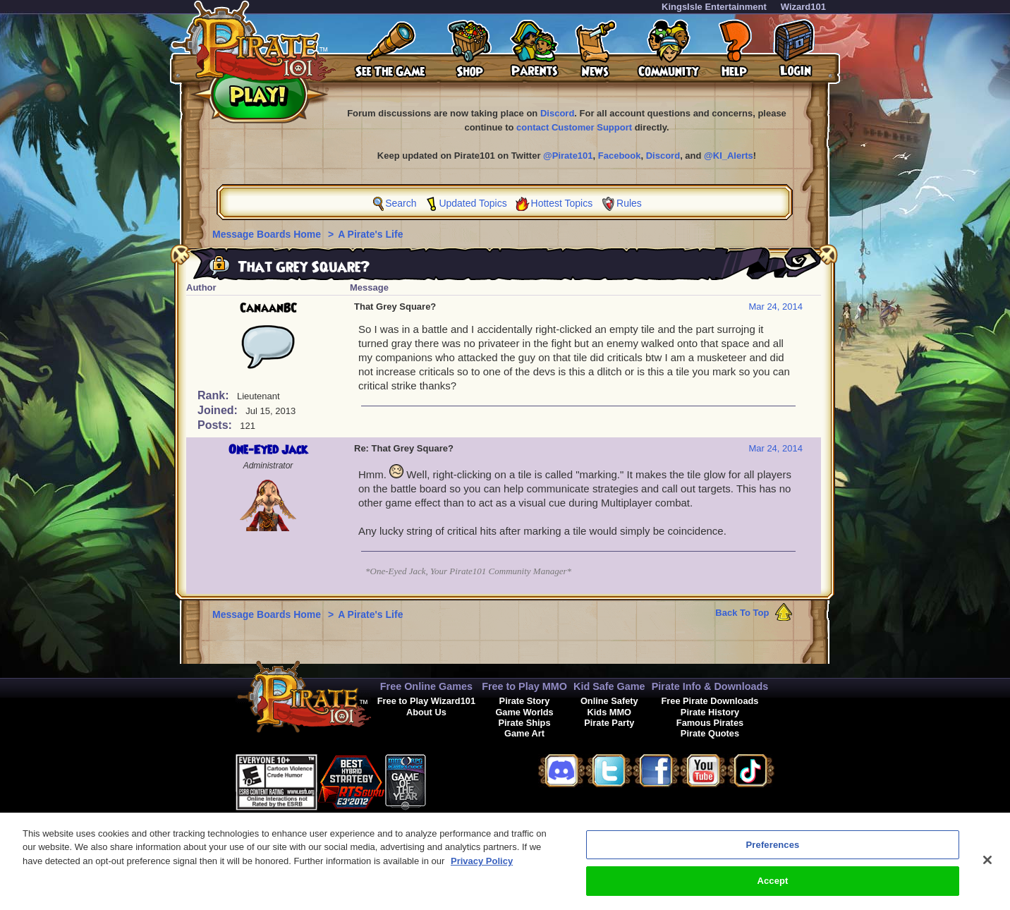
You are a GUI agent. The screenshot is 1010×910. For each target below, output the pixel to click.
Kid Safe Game (609, 686)
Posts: (216, 425)
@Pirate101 (568, 155)
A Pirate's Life (370, 234)
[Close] (987, 872)
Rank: (214, 395)
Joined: (219, 410)
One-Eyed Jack (268, 450)
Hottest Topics (562, 203)
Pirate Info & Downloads (710, 686)
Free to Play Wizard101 (426, 701)
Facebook (619, 155)
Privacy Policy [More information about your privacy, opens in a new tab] (482, 873)
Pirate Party (609, 722)
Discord (557, 113)
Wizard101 (803, 6)
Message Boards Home (268, 234)
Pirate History (710, 712)
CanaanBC (268, 308)
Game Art (524, 733)
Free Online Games (426, 686)
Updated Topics (472, 203)
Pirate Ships (525, 722)
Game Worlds (524, 712)
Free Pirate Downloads (709, 701)
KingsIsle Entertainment (714, 6)
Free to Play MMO (524, 686)
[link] (461, 780)
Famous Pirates (709, 722)
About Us (426, 712)
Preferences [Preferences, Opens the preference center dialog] (773, 857)
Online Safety (609, 701)
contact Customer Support (574, 127)
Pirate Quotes (710, 733)
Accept (772, 894)
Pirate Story (524, 701)
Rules (629, 203)
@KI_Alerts (728, 155)
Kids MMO (610, 712)
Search (400, 203)
